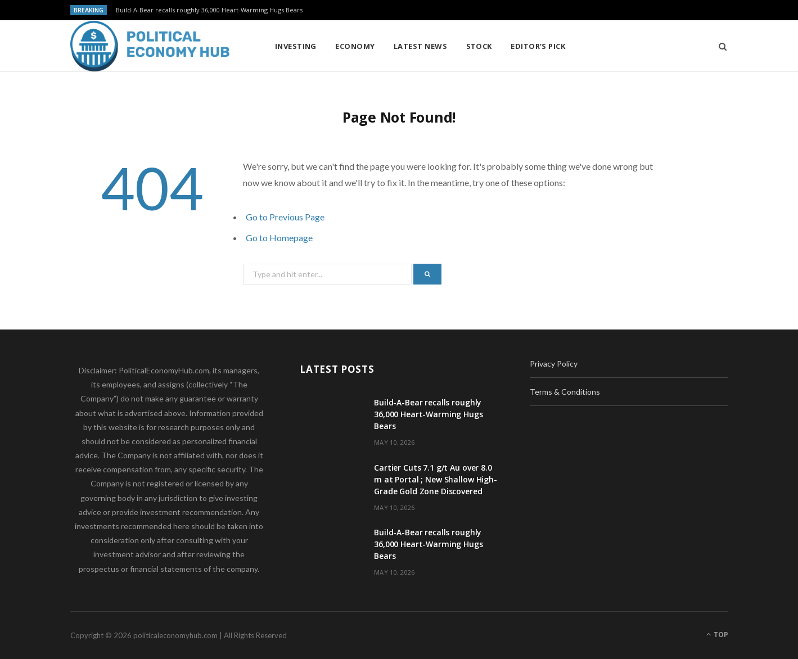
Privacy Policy (554, 363)
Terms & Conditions (565, 391)
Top (717, 634)
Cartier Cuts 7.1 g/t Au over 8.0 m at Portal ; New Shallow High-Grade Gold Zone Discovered (435, 479)
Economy (355, 46)
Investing (296, 46)
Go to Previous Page (285, 216)
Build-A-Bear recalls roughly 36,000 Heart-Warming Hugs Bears (209, 10)
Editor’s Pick (538, 46)
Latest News (420, 46)
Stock (479, 46)
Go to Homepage (279, 237)
